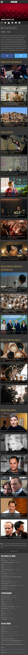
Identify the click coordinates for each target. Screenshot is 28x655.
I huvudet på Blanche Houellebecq (7, 562)
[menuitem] (2, 551)
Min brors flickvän (4, 619)
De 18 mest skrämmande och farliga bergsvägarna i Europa (11, 640)
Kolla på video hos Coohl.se (11, 340)
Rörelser (2, 564)
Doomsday (3, 603)
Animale (2, 579)
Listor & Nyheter (7, 132)
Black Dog (3, 558)
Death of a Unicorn (4, 573)
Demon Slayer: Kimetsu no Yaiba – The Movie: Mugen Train (11, 576)
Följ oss (2, 633)
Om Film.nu (3, 626)
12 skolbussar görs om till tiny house (7, 638)
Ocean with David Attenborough (7, 569)
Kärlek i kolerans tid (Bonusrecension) (8, 606)
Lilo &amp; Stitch (4, 587)
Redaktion (3, 629)
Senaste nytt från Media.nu (11, 62)
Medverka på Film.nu (5, 631)
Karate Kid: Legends (4, 588)
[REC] (2, 615)
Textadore (3, 647)
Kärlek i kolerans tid (4, 608)
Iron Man (2, 599)
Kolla (2, 642)
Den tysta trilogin (4, 574)
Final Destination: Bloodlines (6, 581)
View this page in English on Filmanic (8, 28)
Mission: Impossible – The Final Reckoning (8, 585)
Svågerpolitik (3, 652)
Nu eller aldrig (3, 604)
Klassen (2, 610)
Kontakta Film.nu (4, 628)
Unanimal (3, 566)
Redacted (2, 601)
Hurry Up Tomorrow (4, 583)
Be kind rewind (3, 613)
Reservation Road (4, 617)
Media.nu (2, 649)
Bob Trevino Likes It (4, 560)
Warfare (2, 567)
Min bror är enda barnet (5, 595)
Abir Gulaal (3, 571)
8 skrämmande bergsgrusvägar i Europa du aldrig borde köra (12, 644)
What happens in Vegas (5, 597)
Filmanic (2, 635)
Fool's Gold (3, 612)
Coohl (2, 637)
